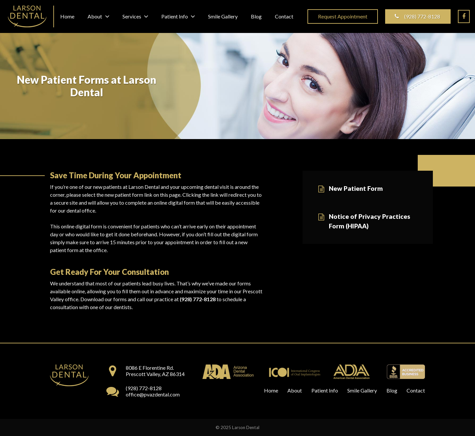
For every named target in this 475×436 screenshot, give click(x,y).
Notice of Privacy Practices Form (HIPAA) (369, 221)
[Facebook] (464, 16)
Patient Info (324, 390)
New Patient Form (356, 188)
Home (271, 390)
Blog (391, 390)
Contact (416, 390)
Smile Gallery (362, 390)
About (294, 390)
